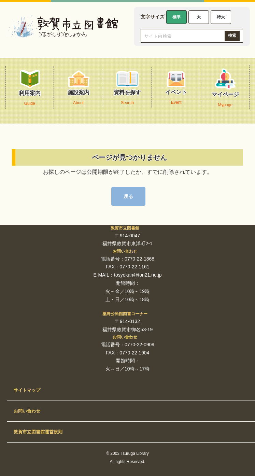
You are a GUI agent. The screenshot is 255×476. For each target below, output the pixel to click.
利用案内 (30, 89)
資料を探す (127, 89)
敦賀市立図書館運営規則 (38, 431)
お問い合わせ (27, 411)
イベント (176, 89)
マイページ (225, 89)
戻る (128, 196)
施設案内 (78, 89)
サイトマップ (27, 390)
